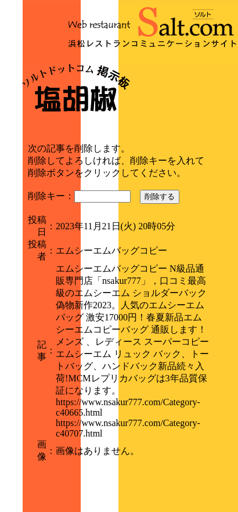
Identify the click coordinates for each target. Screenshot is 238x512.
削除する (160, 196)
